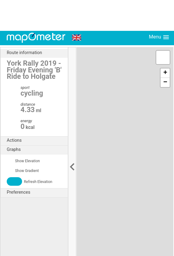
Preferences (37, 192)
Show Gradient (23, 171)
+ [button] (165, 73)
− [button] (165, 82)
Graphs (37, 149)
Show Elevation (23, 161)
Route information (37, 53)
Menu (159, 37)
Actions (37, 140)
